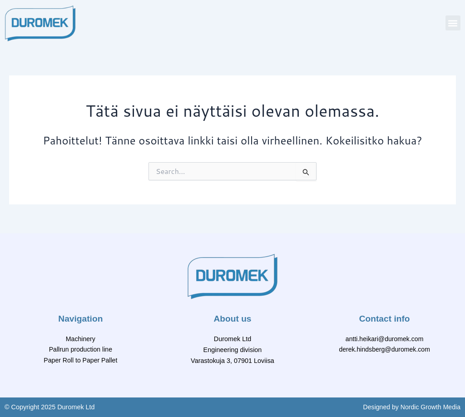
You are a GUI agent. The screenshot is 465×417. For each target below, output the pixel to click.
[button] (452, 22)
